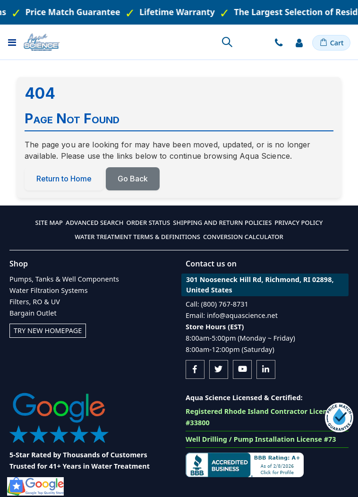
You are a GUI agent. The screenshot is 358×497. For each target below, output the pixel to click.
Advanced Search (94, 222)
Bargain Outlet (33, 312)
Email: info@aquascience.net (232, 315)
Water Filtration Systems (48, 290)
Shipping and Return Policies (222, 222)
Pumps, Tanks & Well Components (64, 278)
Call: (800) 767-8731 (217, 304)
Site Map (49, 222)
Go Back (133, 178)
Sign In (299, 42)
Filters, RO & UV (34, 301)
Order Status (148, 222)
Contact (279, 42)
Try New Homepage (48, 330)
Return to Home (64, 178)
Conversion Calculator (243, 236)
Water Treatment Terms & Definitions (137, 236)
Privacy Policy (298, 222)
